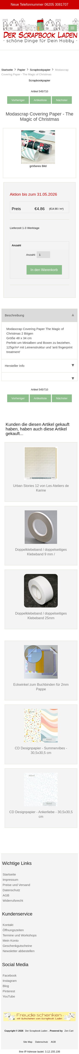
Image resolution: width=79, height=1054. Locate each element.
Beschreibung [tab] (39, 315)
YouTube (9, 996)
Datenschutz (11, 890)
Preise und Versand (16, 885)
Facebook (9, 975)
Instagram (10, 980)
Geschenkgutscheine (17, 945)
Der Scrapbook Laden (36, 1031)
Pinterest (9, 991)
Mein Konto (11, 940)
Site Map (27, 1042)
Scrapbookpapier (40, 69)
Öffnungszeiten (13, 930)
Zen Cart (68, 1031)
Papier (21, 69)
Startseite (7, 69)
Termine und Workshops (19, 935)
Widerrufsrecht (13, 900)
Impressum (10, 879)
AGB (6, 895)
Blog (6, 986)
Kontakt (8, 925)
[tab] (39, 376)
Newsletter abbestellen (18, 951)
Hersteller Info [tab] (39, 365)
